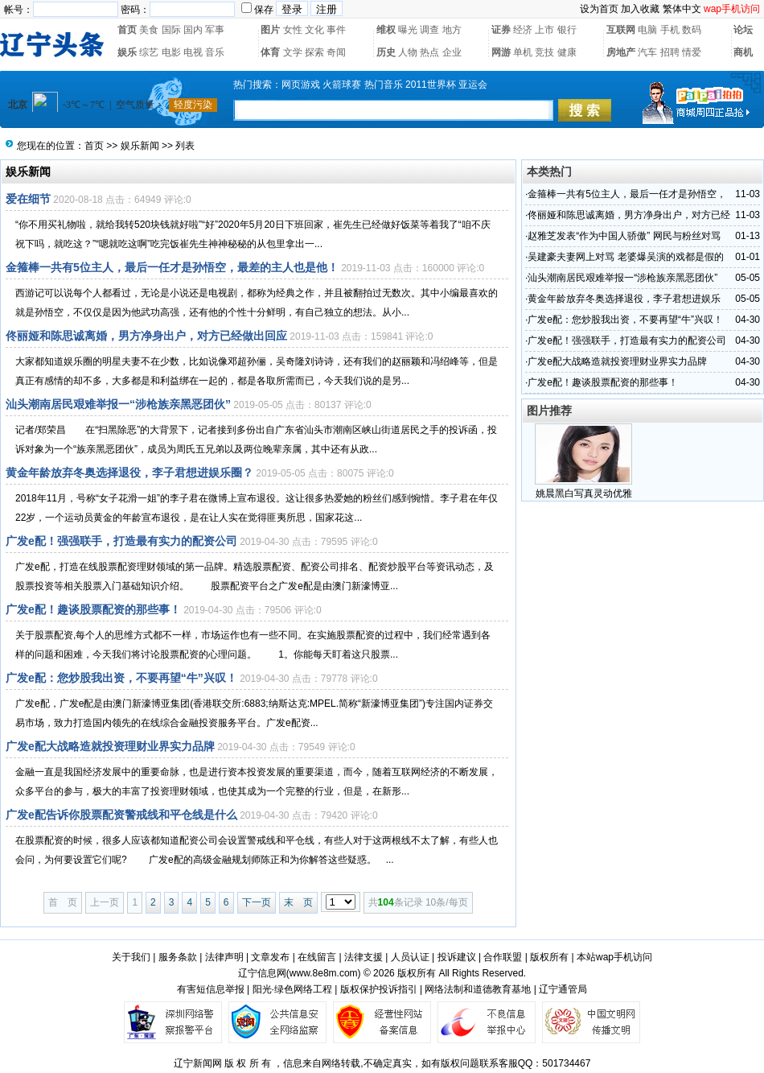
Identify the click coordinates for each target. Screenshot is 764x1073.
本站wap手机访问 (614, 957)
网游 (501, 52)
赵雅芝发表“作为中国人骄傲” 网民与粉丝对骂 (624, 235)
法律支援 (363, 957)
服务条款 (177, 957)
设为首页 (599, 8)
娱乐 (127, 52)
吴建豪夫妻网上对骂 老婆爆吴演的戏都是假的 (625, 256)
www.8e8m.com (324, 973)
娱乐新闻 (140, 145)
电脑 (647, 29)
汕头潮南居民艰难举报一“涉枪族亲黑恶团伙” (118, 404)
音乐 (214, 52)
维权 (386, 29)
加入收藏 (640, 8)
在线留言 (317, 957)
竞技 (544, 52)
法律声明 (224, 957)
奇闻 (336, 52)
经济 (522, 29)
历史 (386, 52)
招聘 (670, 52)
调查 (429, 29)
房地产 (620, 52)
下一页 (256, 902)
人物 (407, 52)
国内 (193, 29)
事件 (336, 29)
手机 (670, 29)
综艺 (148, 52)
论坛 (743, 29)
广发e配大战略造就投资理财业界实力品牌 (110, 746)
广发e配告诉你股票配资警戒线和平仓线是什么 (121, 814)
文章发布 (270, 957)
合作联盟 (502, 957)
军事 (214, 29)
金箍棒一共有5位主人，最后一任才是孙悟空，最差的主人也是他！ (172, 267)
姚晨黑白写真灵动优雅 (584, 493)
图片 (270, 29)
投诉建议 (456, 957)
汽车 (647, 52)
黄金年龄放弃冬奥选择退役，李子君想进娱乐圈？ (129, 472)
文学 (292, 52)
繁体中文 (682, 8)
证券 (501, 29)
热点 (429, 52)
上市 (544, 29)
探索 (314, 52)
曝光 (407, 29)
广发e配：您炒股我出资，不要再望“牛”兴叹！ (121, 677)
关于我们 (131, 957)
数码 (691, 29)
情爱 (691, 52)
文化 (314, 29)
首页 (127, 29)
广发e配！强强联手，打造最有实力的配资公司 (121, 540)
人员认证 (410, 957)
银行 (567, 29)
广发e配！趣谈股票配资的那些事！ (93, 609)
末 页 (298, 902)
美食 (148, 29)
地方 (452, 29)
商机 (743, 52)
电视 (193, 52)
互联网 (620, 29)
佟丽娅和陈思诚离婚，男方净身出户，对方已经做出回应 (146, 335)
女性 (292, 29)
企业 (452, 52)
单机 (522, 52)
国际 (171, 29)
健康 (567, 52)
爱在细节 (28, 198)
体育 (270, 52)
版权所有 (549, 957)
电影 (171, 52)
